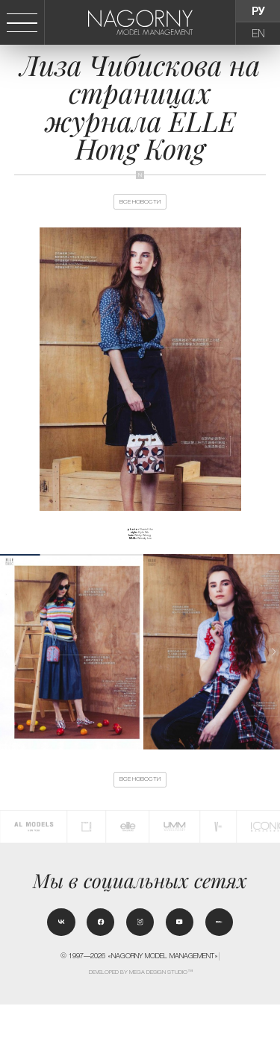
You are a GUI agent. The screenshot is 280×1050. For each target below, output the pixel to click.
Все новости (140, 210)
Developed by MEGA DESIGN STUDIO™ (141, 1017)
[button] (274, 670)
